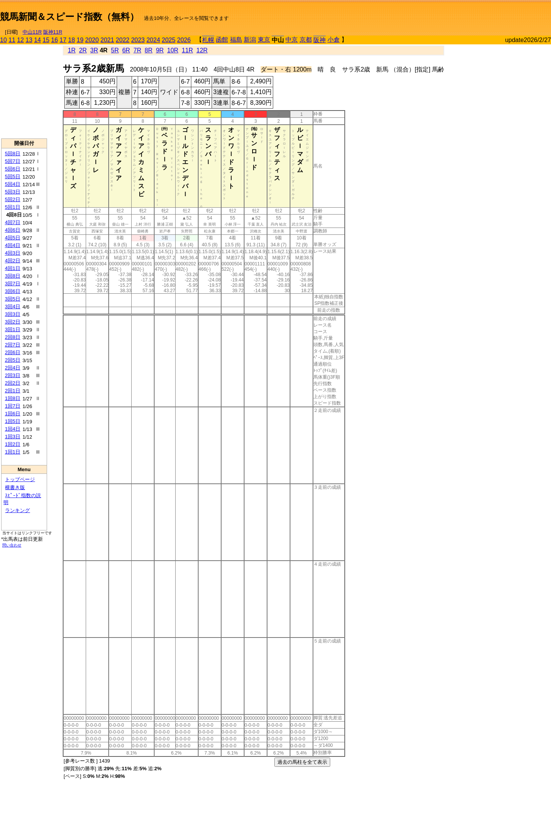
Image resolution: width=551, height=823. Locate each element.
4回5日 (12, 238)
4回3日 (12, 253)
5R (115, 50)
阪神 (319, 40)
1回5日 (12, 421)
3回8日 (12, 276)
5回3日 (12, 192)
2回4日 (12, 368)
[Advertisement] (461, 13)
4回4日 (12, 245)
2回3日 (12, 375)
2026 (184, 40)
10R (172, 50)
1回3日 (12, 436)
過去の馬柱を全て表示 (302, 762)
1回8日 (12, 398)
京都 (306, 39)
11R (187, 50)
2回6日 (12, 352)
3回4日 (12, 306)
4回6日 (12, 230)
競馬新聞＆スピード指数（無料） (69, 16)
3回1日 (12, 329)
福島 (236, 39)
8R (148, 50)
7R (137, 50)
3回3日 (12, 314)
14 (37, 40)
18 (71, 40)
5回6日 (12, 169)
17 (63, 40)
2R (82, 50)
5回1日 (12, 207)
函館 (222, 39)
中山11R (32, 32)
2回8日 (12, 337)
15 (45, 40)
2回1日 (12, 391)
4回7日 (12, 222)
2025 (169, 40)
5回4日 (12, 184)
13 (29, 40)
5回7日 (12, 161)
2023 (138, 40)
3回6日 (12, 291)
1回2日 (12, 444)
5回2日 (12, 199)
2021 (107, 40)
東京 (264, 39)
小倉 (334, 39)
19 (80, 40)
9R (159, 50)
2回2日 (12, 383)
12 (20, 40)
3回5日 (12, 299)
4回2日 (12, 260)
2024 (153, 40)
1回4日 (12, 429)
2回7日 (12, 345)
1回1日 (12, 452)
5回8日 (12, 153)
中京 (291, 39)
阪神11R (52, 32)
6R (126, 50)
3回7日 (12, 283)
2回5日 (12, 360)
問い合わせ (11, 545)
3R (94, 50)
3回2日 (12, 322)
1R (71, 50)
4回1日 (12, 268)
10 (3, 40)
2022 (123, 40)
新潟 (250, 39)
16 (54, 40)
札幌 (208, 40)
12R (201, 50)
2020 (92, 40)
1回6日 (12, 413)
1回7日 (12, 406)
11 (11, 40)
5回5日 (12, 176)
